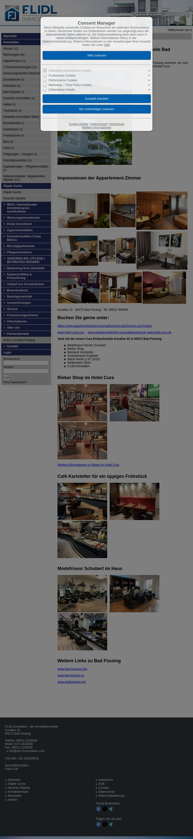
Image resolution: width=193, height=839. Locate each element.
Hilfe (107, 45)
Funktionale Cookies (62, 75)
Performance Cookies (63, 80)
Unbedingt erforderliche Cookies (70, 70)
